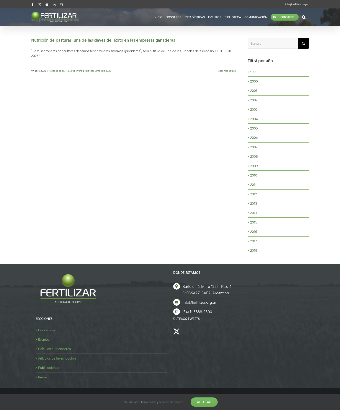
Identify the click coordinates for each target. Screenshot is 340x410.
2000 (254, 81)
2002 (254, 100)
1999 (254, 72)
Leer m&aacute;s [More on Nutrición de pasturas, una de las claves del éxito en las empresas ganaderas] (227, 70)
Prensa (43, 377)
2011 (253, 184)
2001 (253, 90)
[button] (304, 17)
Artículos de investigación (57, 358)
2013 (253, 203)
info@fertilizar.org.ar (297, 4)
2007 (253, 147)
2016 (253, 231)
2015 (253, 222)
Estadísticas (47, 330)
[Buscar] (303, 43)
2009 (254, 166)
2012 (253, 194)
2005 (254, 128)
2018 (253, 250)
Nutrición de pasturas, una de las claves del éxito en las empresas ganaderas (103, 40)
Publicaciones (48, 367)
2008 (254, 156)
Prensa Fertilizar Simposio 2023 (93, 70)
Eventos (43, 339)
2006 (254, 137)
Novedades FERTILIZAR (62, 70)
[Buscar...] (273, 43)
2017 (253, 241)
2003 (254, 109)
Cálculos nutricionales (54, 348)
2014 (253, 212)
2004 (254, 119)
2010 (253, 175)
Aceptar (204, 402)
